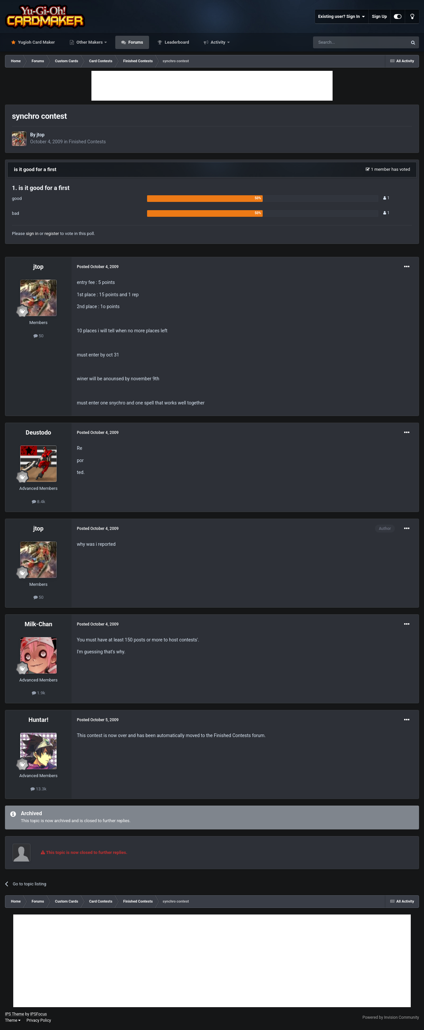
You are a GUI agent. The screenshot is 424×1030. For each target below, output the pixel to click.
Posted (98, 266)
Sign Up (379, 16)
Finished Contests (87, 141)
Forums (135, 42)
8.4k (38, 501)
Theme (13, 1020)
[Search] (344, 42)
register (51, 233)
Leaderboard (176, 42)
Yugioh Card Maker (36, 42)
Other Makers (90, 42)
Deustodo (38, 432)
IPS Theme (14, 1014)
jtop (40, 134)
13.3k (38, 788)
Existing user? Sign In (341, 16)
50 (38, 335)
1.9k (38, 692)
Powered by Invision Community (390, 1017)
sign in (32, 233)
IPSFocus (38, 1014)
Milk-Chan (38, 624)
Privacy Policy (38, 1020)
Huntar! (38, 719)
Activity (218, 42)
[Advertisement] (212, 86)
